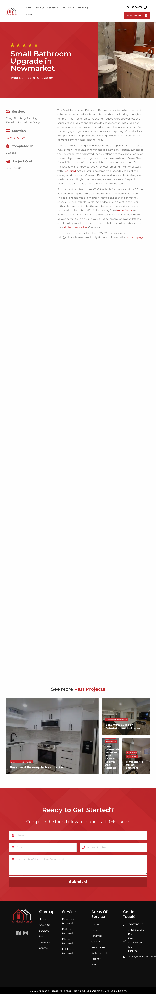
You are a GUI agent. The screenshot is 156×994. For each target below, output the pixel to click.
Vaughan (96, 963)
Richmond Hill (100, 952)
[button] (58, 8)
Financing (45, 941)
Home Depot (124, 210)
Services (44, 930)
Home (43, 918)
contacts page (134, 237)
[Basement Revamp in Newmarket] (52, 736)
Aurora (95, 923)
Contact (44, 947)
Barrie (94, 929)
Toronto (96, 958)
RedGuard (69, 170)
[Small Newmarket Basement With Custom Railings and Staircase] (110, 756)
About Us (44, 924)
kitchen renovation (75, 227)
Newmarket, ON (16, 137)
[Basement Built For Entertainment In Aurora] (126, 716)
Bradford (96, 935)
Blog (42, 936)
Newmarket (98, 946)
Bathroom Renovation (36, 78)
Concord (96, 941)
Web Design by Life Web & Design (106, 990)
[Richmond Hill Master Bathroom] (136, 756)
